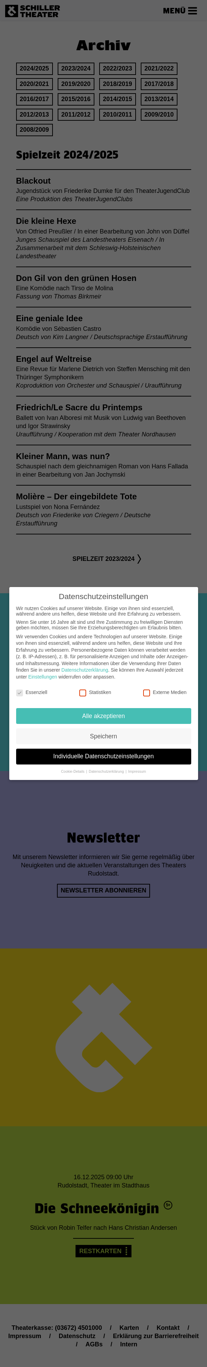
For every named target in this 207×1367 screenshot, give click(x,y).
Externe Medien (164, 687)
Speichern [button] (103, 730)
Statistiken (95, 687)
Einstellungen (42, 671)
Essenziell (31, 687)
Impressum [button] (137, 766)
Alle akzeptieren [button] (103, 710)
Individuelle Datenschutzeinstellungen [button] (103, 750)
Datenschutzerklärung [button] (107, 766)
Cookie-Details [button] (73, 766)
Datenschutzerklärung (84, 664)
